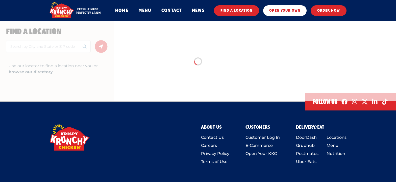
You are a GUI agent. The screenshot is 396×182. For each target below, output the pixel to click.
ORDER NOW (328, 11)
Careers (209, 145)
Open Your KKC (261, 153)
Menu (332, 145)
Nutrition (336, 153)
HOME (121, 10)
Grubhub (305, 145)
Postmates (307, 153)
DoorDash (306, 137)
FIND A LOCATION (236, 11)
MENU (144, 10)
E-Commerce (259, 145)
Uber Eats (306, 161)
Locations (336, 137)
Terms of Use (214, 161)
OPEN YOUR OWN (285, 11)
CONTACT (171, 10)
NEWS (198, 10)
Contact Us (212, 137)
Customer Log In (262, 137)
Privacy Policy (215, 153)
